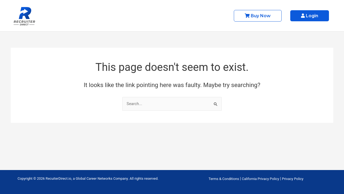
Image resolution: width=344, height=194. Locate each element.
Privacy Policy (292, 179)
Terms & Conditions (224, 179)
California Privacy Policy (260, 179)
